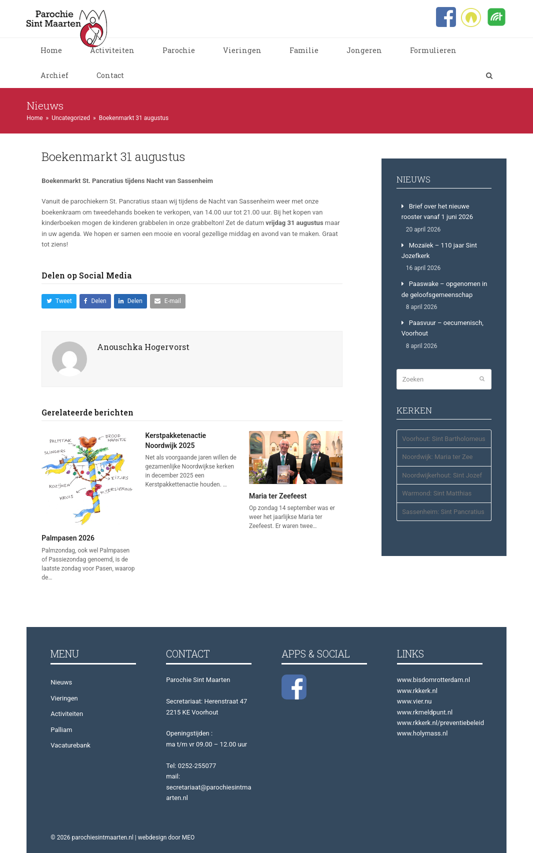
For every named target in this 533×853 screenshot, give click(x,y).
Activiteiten (66, 714)
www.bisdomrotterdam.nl (433, 680)
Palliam (61, 730)
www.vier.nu (414, 701)
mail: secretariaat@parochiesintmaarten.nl (208, 787)
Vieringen (64, 698)
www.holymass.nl (422, 733)
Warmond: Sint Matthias (437, 493)
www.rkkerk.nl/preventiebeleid (440, 722)
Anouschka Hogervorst (143, 347)
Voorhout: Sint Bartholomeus (444, 438)
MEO (188, 837)
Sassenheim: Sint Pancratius (443, 512)
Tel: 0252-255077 (191, 766)
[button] (489, 75)
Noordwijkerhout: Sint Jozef (442, 475)
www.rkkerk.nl (417, 690)
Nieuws (61, 682)
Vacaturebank (70, 745)
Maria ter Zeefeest (277, 496)
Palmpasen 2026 (68, 538)
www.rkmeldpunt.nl (424, 712)
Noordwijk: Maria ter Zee (437, 456)
